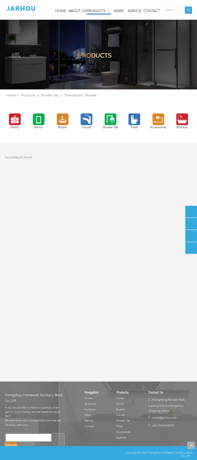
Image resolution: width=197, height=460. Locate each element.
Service (89, 420)
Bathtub (121, 437)
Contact (89, 426)
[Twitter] (21, 452)
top (191, 445)
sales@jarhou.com (164, 417)
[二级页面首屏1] (98, 54)
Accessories (123, 432)
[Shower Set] (110, 119)
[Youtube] (27, 452)
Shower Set (123, 420)
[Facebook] (8, 452)
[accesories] (158, 119)
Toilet (119, 426)
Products (90, 409)
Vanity (120, 398)
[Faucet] (86, 119)
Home (88, 398)
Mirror (120, 404)
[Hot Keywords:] (188, 10)
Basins (120, 409)
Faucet (120, 415)
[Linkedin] (14, 452)
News (88, 415)
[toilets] (134, 119)
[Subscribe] (11, 445)
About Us (90, 404)
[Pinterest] (40, 452)
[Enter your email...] (28, 437)
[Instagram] (34, 452)
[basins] (63, 119)
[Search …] (174, 10)
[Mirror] (39, 119)
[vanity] (15, 119)
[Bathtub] (182, 119)
